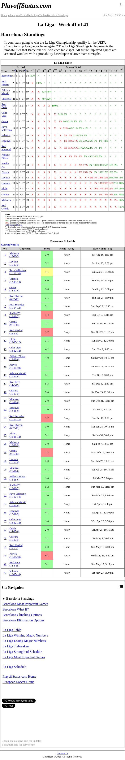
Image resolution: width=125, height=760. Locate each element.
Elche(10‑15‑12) (15, 341)
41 (5, 572)
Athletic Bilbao (5, 156)
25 (5, 435)
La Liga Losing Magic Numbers (24, 641)
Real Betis (4, 106)
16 (5, 366)
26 (5, 443)
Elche (4, 188)
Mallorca (6, 200)
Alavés (5, 172)
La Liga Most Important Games (24, 657)
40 (5, 555)
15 (5, 357)
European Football (18, 15)
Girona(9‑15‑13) (14, 323)
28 (5, 452)
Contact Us (62, 753)
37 (5, 521)
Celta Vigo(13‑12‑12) (15, 349)
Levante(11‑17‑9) (14, 263)
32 (5, 495)
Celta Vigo (4, 114)
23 (5, 418)
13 (5, 349)
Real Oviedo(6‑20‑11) (15, 298)
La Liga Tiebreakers (16, 646)
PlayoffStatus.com (26, 5)
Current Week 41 (10, 244)
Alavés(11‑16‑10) (15, 366)
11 (5, 332)
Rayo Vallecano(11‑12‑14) (17, 272)
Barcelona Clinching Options (22, 615)
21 (5, 409)
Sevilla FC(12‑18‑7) (15, 315)
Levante (5, 177)
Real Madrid (5, 83)
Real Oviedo (5, 207)
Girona (5, 194)
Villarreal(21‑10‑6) (14, 401)
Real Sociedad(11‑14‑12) (16, 306)
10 (5, 323)
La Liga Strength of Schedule (22, 651)
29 (5, 469)
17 (5, 375)
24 (5, 426)
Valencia (5, 135)
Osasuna (5, 183)
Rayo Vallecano (6, 128)
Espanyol (6, 140)
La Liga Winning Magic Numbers (25, 635)
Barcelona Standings (56, 15)
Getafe (4, 121)
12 (5, 340)
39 (5, 547)
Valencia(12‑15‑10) (15, 280)
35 (5, 512)
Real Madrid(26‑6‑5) (15, 332)
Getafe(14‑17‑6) (14, 289)
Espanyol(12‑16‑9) (14, 409)
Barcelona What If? (16, 609)
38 (5, 538)
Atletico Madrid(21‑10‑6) (17, 375)
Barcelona (6, 75)
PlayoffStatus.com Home (19, 676)
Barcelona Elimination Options (23, 620)
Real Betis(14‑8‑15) (14, 384)
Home (4, 15)
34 (5, 504)
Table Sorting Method (13, 225)
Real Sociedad (6, 148)
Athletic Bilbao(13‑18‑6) (17, 358)
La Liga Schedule (14, 667)
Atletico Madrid (5, 92)
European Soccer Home (18, 682)
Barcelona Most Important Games (25, 604)
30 (5, 478)
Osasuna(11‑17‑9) (14, 392)
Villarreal (6, 98)
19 (5, 400)
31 (5, 486)
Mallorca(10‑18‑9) (14, 255)
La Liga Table (37, 15)
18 (5, 392)
